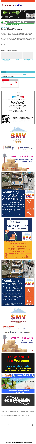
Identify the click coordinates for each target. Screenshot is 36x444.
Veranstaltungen (9, 71)
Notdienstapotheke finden (5, 80)
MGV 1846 (17, 59)
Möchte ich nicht (20, 442)
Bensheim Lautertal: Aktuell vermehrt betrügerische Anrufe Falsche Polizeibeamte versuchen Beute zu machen (17, 411)
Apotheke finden (11, 80)
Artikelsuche (4, 71)
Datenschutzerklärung (28, 442)
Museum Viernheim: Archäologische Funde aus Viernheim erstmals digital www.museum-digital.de (15, 415)
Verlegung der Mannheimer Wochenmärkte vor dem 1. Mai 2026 (10, 410)
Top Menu (4, 0)
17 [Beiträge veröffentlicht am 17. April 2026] (22, 427)
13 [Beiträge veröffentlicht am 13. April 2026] (3, 427)
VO (2, 30)
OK (15, 442)
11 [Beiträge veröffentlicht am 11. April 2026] (27, 426)
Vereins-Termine (13, 30)
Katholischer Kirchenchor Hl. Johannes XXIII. (6, 60)
